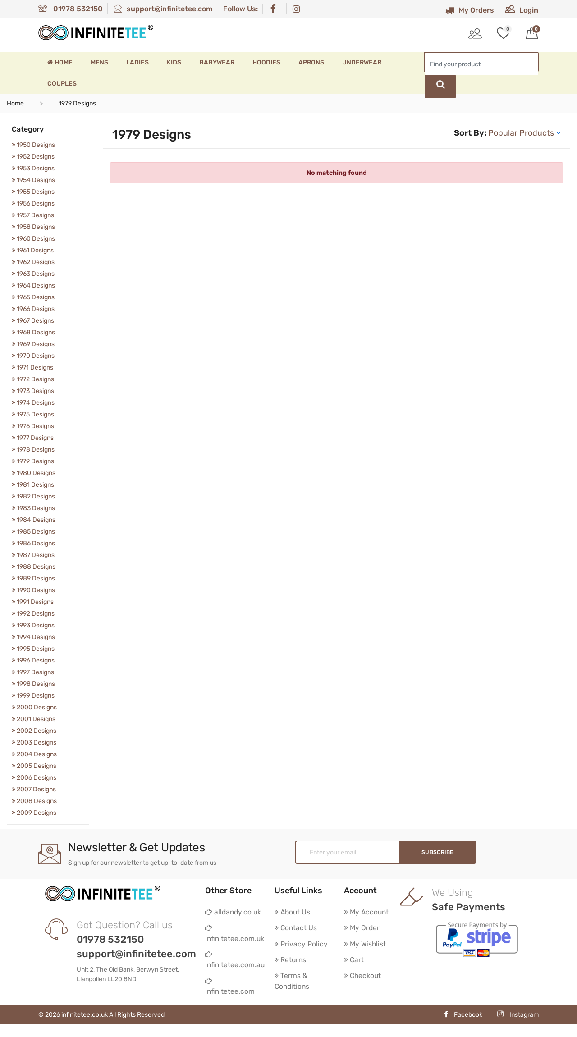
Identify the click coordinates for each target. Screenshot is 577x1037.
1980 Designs (33, 473)
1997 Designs (33, 672)
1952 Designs (33, 156)
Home (60, 62)
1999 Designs (33, 695)
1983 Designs (33, 508)
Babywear (216, 62)
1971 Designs (32, 367)
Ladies (137, 62)
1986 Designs (33, 543)
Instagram (518, 1028)
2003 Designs (34, 742)
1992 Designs (33, 613)
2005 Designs (34, 766)
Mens (99, 62)
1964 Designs (33, 285)
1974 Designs (33, 403)
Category (28, 129)
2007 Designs (34, 789)
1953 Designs (33, 168)
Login (521, 10)
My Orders (469, 10)
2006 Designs (34, 777)
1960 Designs (33, 238)
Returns (291, 960)
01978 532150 (70, 9)
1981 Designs (33, 485)
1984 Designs (33, 520)
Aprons (311, 62)
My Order (362, 928)
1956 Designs (33, 203)
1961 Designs (33, 250)
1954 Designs (33, 180)
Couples (62, 83)
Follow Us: (240, 9)
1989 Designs (33, 578)
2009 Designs (34, 813)
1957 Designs (33, 215)
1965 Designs (33, 297)
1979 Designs (33, 461)
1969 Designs (33, 344)
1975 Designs (33, 414)
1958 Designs (33, 227)
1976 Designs (33, 426)
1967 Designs (33, 320)
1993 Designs (33, 625)
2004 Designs (34, 754)
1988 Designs (33, 567)
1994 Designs (33, 637)
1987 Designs (33, 555)
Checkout (363, 977)
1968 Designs (33, 332)
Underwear (361, 62)
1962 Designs (33, 262)
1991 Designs (33, 602)
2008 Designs (34, 801)
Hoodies (266, 62)
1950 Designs (33, 145)
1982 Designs (33, 496)
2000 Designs (34, 707)
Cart (354, 960)
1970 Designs (33, 356)
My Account (367, 912)
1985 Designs (33, 531)
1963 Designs (33, 274)
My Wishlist (365, 944)
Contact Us (296, 928)
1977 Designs (33, 438)
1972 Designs (33, 379)
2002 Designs (34, 731)
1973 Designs (33, 391)
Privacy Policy (301, 944)
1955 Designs (33, 192)
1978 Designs (33, 449)
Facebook (462, 1028)
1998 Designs (33, 684)
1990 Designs (33, 590)
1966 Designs (33, 309)
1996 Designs (33, 660)
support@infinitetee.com (163, 9)
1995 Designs (33, 649)
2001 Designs (33, 719)
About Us (293, 912)
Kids (174, 62)
